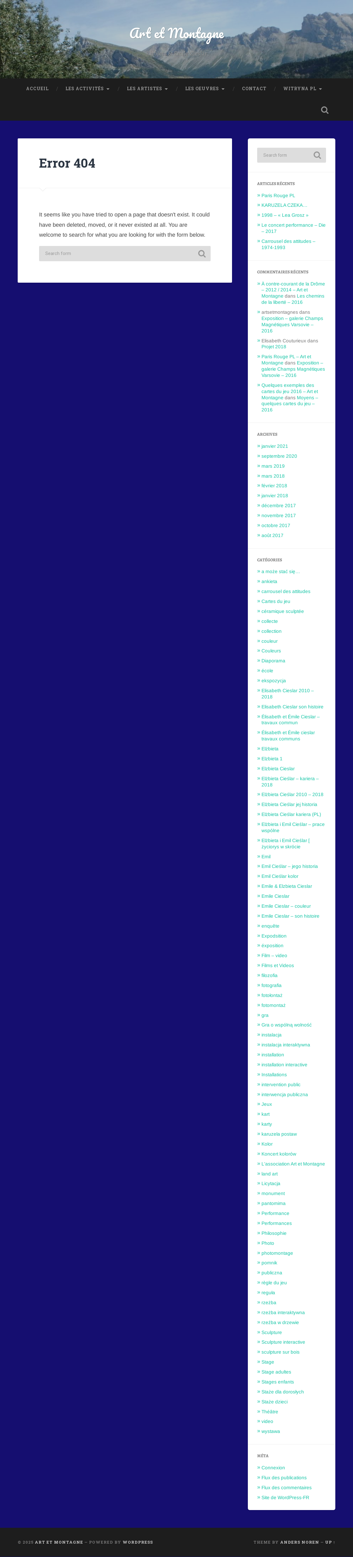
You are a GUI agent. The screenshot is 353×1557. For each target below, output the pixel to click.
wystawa (270, 1431)
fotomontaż (273, 1005)
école (267, 671)
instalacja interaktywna (285, 1045)
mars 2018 (273, 476)
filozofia (269, 975)
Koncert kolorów (278, 1153)
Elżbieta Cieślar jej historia (289, 804)
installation (272, 1055)
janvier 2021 (274, 446)
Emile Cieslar (275, 896)
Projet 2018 (273, 347)
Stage (267, 1362)
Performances (276, 1223)
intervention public (281, 1084)
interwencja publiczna (284, 1094)
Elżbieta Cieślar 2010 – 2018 (292, 794)
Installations (274, 1074)
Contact (254, 89)
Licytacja (270, 1183)
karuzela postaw (279, 1134)
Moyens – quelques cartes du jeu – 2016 (289, 404)
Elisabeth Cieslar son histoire (292, 706)
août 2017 (272, 535)
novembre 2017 (278, 515)
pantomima (273, 1203)
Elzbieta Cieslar (278, 768)
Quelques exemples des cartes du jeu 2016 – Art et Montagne (289, 391)
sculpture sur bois (280, 1352)
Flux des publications (284, 1477)
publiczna (271, 1273)
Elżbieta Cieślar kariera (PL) (291, 814)
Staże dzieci (274, 1401)
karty (266, 1124)
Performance (275, 1213)
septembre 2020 (279, 456)
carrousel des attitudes (286, 591)
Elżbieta (270, 749)
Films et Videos (277, 965)
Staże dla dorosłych (282, 1391)
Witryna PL (299, 89)
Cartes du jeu (275, 601)
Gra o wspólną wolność (286, 1025)
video (267, 1421)
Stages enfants (277, 1381)
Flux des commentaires (286, 1487)
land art (269, 1173)
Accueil (37, 89)
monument (273, 1193)
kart (265, 1114)
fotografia (271, 985)
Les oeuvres (202, 89)
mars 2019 (273, 466)
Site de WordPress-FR (285, 1497)
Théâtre (269, 1411)
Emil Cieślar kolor (279, 876)
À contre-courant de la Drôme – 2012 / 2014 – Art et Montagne (293, 290)
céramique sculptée (282, 611)
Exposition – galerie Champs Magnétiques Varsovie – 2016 (292, 324)
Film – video (274, 955)
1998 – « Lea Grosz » (285, 215)
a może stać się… (280, 571)
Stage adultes (276, 1372)
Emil (265, 856)
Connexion (273, 1468)
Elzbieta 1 (272, 758)
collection (271, 631)
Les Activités (84, 89)
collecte (269, 621)
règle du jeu (274, 1283)
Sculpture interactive (283, 1342)
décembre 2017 (278, 505)
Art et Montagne (176, 33)
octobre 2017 (275, 525)
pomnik (269, 1263)
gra (265, 1015)
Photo (267, 1243)
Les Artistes (144, 89)
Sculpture (271, 1332)
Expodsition (274, 935)
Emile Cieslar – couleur (286, 906)
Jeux (266, 1104)
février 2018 (274, 486)
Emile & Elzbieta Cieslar (286, 886)
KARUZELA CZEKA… (284, 205)
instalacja (271, 1035)
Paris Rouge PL (278, 195)
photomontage (277, 1253)
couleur (269, 641)
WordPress (138, 1542)
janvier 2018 (274, 495)
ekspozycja (273, 681)
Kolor (267, 1144)
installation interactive (284, 1064)
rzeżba (268, 1302)
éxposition (272, 945)
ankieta (269, 581)
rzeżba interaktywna (283, 1312)
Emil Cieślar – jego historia (289, 866)
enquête (270, 926)
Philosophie (274, 1233)
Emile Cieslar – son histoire (290, 916)
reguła (268, 1292)
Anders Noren (299, 1542)
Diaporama (273, 661)
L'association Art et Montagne (293, 1163)
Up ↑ (330, 1542)
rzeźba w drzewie (280, 1322)
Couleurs (271, 651)
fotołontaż (272, 995)
